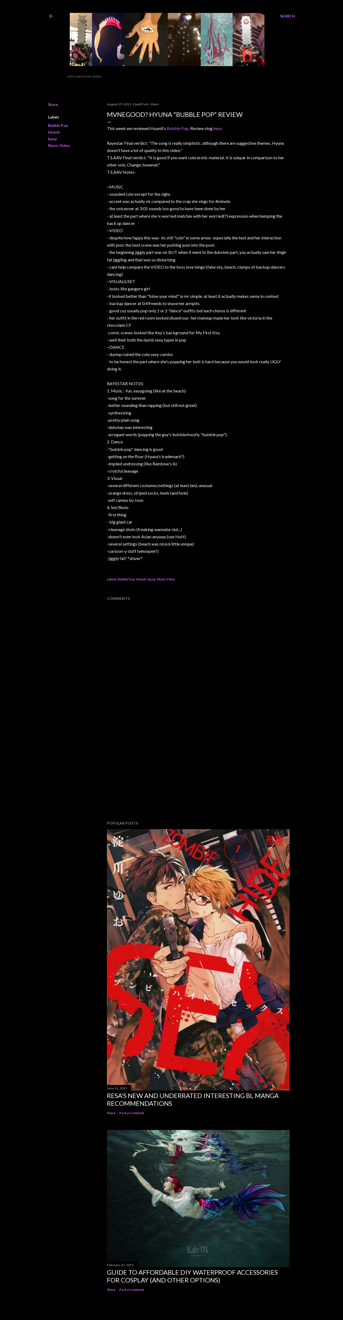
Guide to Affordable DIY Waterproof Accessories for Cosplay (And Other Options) (192, 1276)
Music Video (59, 145)
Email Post (140, 104)
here (217, 128)
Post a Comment (131, 1113)
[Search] (287, 16)
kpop (52, 138)
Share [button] (53, 104)
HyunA (54, 132)
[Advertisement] (147, 772)
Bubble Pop (58, 125)
